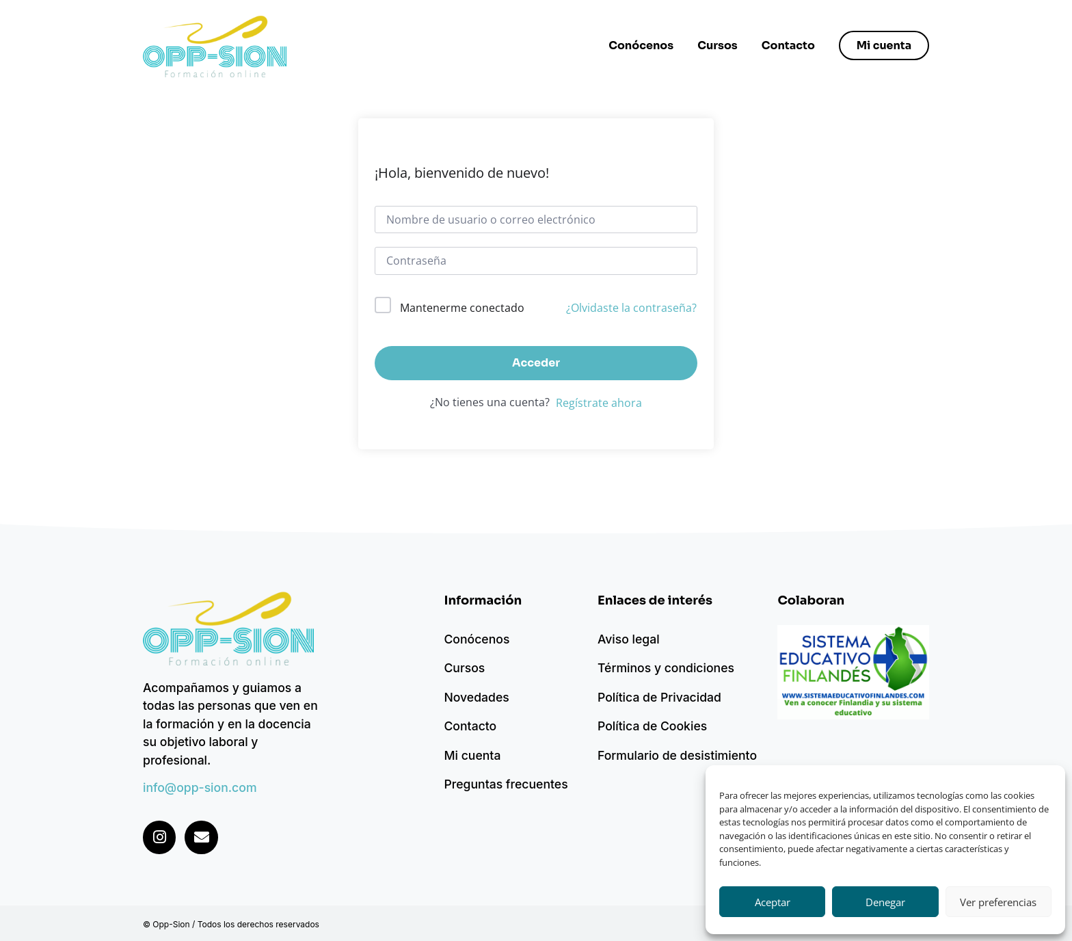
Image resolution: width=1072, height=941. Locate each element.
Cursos (717, 45)
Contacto (787, 45)
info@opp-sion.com (200, 787)
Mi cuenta (472, 755)
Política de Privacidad (659, 697)
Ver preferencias (998, 902)
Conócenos (640, 45)
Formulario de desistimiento (677, 755)
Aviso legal (629, 639)
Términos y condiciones (666, 668)
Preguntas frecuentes (505, 784)
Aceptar (772, 902)
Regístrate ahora (599, 402)
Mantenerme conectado (462, 307)
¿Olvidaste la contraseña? (631, 307)
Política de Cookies (652, 726)
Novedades (476, 697)
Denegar (885, 902)
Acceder (536, 363)
